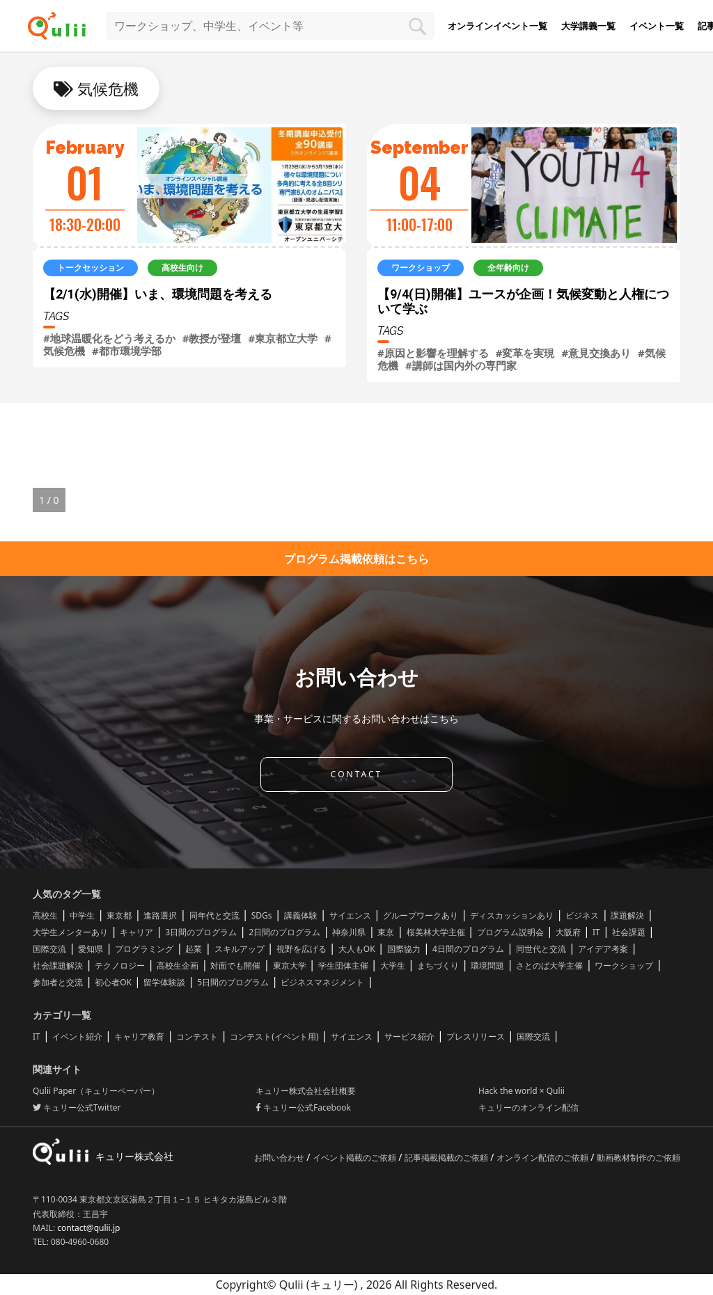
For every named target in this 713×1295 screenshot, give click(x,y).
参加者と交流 (58, 982)
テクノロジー (120, 965)
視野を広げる (301, 949)
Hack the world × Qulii (521, 1091)
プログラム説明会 (510, 932)
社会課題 (628, 932)
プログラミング (144, 949)
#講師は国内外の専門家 (461, 365)
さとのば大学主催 (549, 965)
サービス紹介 (409, 1036)
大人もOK (356, 949)
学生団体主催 (343, 965)
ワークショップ (624, 965)
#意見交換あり (596, 353)
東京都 (119, 915)
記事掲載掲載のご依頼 (447, 1157)
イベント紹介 (77, 1036)
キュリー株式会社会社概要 (306, 1091)
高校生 (45, 915)
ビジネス (582, 915)
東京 (385, 932)
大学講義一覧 (588, 25)
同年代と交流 (214, 915)
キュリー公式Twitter (76, 1107)
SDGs (261, 915)
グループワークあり (420, 915)
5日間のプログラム (233, 982)
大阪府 (568, 932)
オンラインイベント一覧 (497, 25)
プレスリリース (475, 1036)
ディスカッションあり (512, 915)
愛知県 (90, 949)
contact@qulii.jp (88, 1228)
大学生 (392, 965)
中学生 (82, 915)
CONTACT (356, 774)
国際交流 (49, 949)
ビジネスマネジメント (322, 982)
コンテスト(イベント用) (274, 1036)
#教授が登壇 (212, 338)
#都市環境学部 (127, 351)
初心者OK (113, 982)
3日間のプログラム (201, 932)
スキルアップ (239, 949)
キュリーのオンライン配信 (528, 1107)
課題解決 (627, 915)
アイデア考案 (603, 949)
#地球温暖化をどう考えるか (109, 338)
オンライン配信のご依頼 (543, 1157)
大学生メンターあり (70, 932)
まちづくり (438, 965)
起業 (193, 949)
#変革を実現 (525, 353)
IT (596, 932)
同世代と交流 (541, 949)
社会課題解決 (58, 965)
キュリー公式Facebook (303, 1107)
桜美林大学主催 (436, 932)
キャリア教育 (139, 1036)
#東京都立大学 (283, 338)
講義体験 (301, 915)
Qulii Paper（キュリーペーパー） (96, 1091)
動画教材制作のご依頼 (638, 1157)
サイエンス (350, 915)
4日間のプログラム (468, 949)
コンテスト (197, 1036)
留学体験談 (164, 982)
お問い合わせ (280, 1157)
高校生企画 (177, 965)
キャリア (136, 932)
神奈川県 (349, 932)
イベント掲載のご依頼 (355, 1157)
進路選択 (160, 915)
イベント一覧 (656, 25)
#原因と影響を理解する (433, 353)
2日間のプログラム (284, 932)
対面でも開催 (235, 965)
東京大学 (289, 965)
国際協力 (404, 949)
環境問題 (487, 965)
